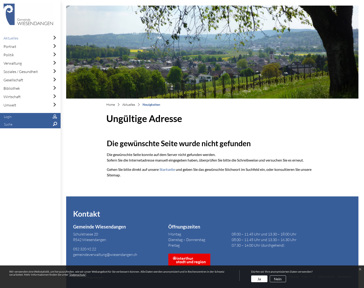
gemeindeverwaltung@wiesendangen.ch (105, 254)
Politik (8, 55)
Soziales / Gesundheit (20, 71)
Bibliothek (11, 88)
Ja (259, 279)
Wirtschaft (12, 96)
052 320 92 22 (84, 249)
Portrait (9, 46)
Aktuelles (10, 38)
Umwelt (9, 105)
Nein (278, 279)
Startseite (167, 169)
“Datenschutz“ (77, 274)
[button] (30, 124)
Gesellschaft (13, 80)
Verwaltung (12, 63)
